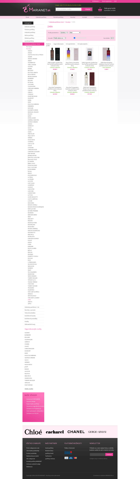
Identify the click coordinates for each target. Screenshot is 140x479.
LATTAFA (30, 195)
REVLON (30, 252)
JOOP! (26, 367)
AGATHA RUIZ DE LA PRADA (35, 55)
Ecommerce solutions (99, 475)
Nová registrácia (106, 1)
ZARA (29, 300)
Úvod (27, 17)
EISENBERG (31, 106)
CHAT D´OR (31, 144)
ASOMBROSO (31, 63)
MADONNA (31, 203)
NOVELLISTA (31, 236)
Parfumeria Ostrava (100, 17)
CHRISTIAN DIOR (32, 149)
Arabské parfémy (30, 32)
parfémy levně (49, 453)
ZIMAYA (30, 302)
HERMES (30, 138)
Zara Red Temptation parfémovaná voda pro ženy (55, 89)
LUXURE (30, 201)
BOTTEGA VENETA (33, 72)
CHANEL (27, 344)
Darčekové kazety (30, 316)
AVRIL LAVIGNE (32, 64)
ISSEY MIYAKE (31, 153)
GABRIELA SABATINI (33, 120)
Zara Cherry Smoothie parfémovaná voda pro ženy (72, 64)
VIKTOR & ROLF (32, 296)
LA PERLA (30, 177)
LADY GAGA (31, 183)
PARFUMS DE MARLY (33, 238)
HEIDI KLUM (31, 134)
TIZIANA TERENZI (32, 282)
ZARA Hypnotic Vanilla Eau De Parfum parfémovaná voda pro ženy (89, 64)
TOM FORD (31, 284)
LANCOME (30, 191)
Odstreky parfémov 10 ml (32, 44)
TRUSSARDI (31, 288)
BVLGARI (30, 80)
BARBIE (30, 68)
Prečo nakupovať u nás (32, 448)
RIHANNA (30, 254)
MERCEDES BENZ (32, 215)
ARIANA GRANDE (32, 59)
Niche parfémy (29, 35)
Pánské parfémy (58, 17)
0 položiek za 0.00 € (109, 9)
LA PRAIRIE (31, 179)
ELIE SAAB (30, 108)
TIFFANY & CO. (32, 280)
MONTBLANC (31, 225)
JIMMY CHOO (31, 163)
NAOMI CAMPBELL (33, 228)
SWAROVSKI (31, 274)
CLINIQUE (30, 94)
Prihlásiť (109, 454)
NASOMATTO (31, 232)
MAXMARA (31, 213)
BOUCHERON (31, 74)
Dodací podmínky (31, 453)
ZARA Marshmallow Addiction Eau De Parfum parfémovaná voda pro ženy (106, 64)
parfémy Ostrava (50, 459)
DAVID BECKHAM (32, 96)
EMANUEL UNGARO (33, 112)
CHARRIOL (31, 142)
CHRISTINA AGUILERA (34, 151)
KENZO (30, 173)
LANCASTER (31, 189)
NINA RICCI (31, 234)
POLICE (30, 240)
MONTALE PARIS (32, 223)
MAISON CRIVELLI (32, 205)
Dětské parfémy (29, 38)
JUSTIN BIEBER (32, 169)
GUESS (29, 132)
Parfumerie (48, 456)
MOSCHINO (31, 226)
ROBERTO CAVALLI (33, 256)
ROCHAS (30, 258)
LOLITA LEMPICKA (33, 199)
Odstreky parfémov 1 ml (32, 307)
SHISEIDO (30, 268)
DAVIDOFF (31, 98)
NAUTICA (27, 373)
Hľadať (87, 9)
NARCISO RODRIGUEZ (34, 230)
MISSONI (30, 221)
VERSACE (30, 294)
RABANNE (30, 246)
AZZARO (30, 66)
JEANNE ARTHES (32, 155)
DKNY (29, 102)
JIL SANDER (31, 161)
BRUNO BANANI (32, 76)
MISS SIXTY (31, 219)
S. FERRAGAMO (32, 262)
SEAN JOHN (31, 266)
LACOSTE (30, 181)
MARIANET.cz (37, 8)
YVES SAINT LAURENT (33, 298)
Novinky (72, 17)
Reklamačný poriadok (32, 456)
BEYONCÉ (30, 70)
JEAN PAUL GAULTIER (33, 157)
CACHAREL (31, 84)
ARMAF (30, 61)
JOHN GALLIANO (32, 165)
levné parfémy (49, 448)
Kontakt (84, 17)
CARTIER (30, 90)
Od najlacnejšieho (82, 44)
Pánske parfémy (30, 29)
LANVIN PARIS (31, 193)
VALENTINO (31, 290)
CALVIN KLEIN (31, 86)
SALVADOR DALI (32, 264)
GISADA (30, 124)
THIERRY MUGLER (32, 278)
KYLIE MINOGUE (32, 175)
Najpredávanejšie (59, 44)
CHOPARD (31, 147)
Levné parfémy (29, 41)
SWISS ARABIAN (32, 276)
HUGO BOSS (31, 140)
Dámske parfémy (30, 27)
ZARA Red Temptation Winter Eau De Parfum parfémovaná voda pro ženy (90, 89)
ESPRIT (29, 116)
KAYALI (30, 171)
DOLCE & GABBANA (33, 104)
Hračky (27, 321)
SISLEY (29, 270)
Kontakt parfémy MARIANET (34, 461)
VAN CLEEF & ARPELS (33, 292)
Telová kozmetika (30, 313)
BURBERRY (31, 78)
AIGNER (30, 57)
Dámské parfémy (41, 17)
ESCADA (30, 114)
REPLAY (30, 250)
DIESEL (29, 100)
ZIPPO (29, 304)
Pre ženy (28, 49)
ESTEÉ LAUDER (32, 118)
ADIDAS (30, 51)
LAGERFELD (31, 185)
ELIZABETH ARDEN (33, 110)
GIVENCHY (31, 126)
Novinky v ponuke (30, 310)
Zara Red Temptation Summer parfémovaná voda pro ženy (72, 89)
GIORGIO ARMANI (33, 122)
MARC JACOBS (32, 209)
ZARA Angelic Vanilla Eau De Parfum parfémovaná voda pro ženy (54, 64)
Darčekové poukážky (31, 318)
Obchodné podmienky (32, 451)
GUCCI (29, 128)
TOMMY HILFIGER (32, 286)
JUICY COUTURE (32, 167)
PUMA (29, 244)
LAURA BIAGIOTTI (33, 197)
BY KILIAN (30, 82)
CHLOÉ (30, 145)
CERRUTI (30, 92)
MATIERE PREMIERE (33, 211)
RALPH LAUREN (32, 248)
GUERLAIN (30, 130)
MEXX (29, 217)
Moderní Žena (49, 451)
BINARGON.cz (110, 475)
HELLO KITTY (31, 136)
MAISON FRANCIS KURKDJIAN (36, 207)
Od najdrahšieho (70, 44)
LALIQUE (30, 187)
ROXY (29, 260)
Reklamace (29, 467)
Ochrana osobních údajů (33, 464)
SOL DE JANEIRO (32, 272)
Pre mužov (29, 47)
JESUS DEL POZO (32, 159)
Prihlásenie (95, 1)
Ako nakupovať (30, 459)
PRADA (30, 242)
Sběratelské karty (30, 324)
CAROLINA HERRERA (33, 88)
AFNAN (30, 53)
